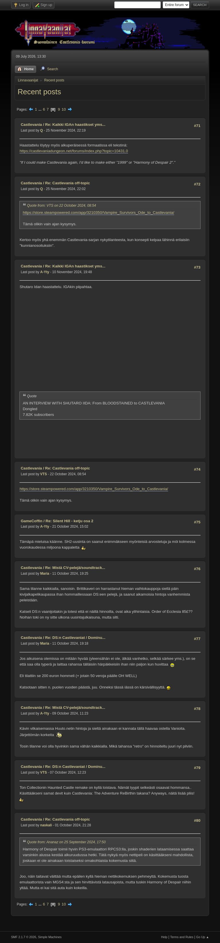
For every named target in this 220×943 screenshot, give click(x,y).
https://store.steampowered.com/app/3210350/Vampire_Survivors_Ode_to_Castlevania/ (98, 212)
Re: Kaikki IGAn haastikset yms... (75, 124)
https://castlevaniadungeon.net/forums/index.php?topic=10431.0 (73, 151)
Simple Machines (50, 937)
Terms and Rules (181, 937)
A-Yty (44, 272)
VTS (43, 474)
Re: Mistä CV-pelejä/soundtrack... (75, 568)
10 (64, 109)
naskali (46, 825)
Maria (44, 574)
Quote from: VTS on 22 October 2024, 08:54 (61, 206)
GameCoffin (31, 521)
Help (164, 937)
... (40, 109)
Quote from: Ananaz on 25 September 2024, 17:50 (66, 842)
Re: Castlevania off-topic (67, 183)
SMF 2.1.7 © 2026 (23, 937)
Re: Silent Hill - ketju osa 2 (69, 521)
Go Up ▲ (202, 937)
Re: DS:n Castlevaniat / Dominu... (75, 637)
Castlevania (31, 124)
